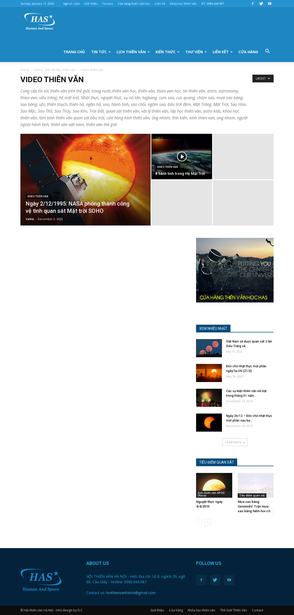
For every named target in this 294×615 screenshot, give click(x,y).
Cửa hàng (248, 51)
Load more (235, 442)
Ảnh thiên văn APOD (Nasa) (211, 494)
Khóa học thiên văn (183, 3)
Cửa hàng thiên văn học (134, 3)
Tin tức (101, 51)
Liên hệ (160, 3)
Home (24, 70)
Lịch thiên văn (133, 51)
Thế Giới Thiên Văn (233, 610)
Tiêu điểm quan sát (252, 495)
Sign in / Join (71, 3)
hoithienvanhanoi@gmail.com (131, 592)
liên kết (223, 51)
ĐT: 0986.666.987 (213, 3)
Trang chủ (74, 51)
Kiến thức (168, 51)
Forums (107, 3)
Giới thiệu (90, 3)
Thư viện (196, 51)
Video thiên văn (37, 196)
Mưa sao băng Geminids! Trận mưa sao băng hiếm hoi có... (255, 506)
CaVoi (30, 219)
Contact (257, 610)
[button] (267, 51)
